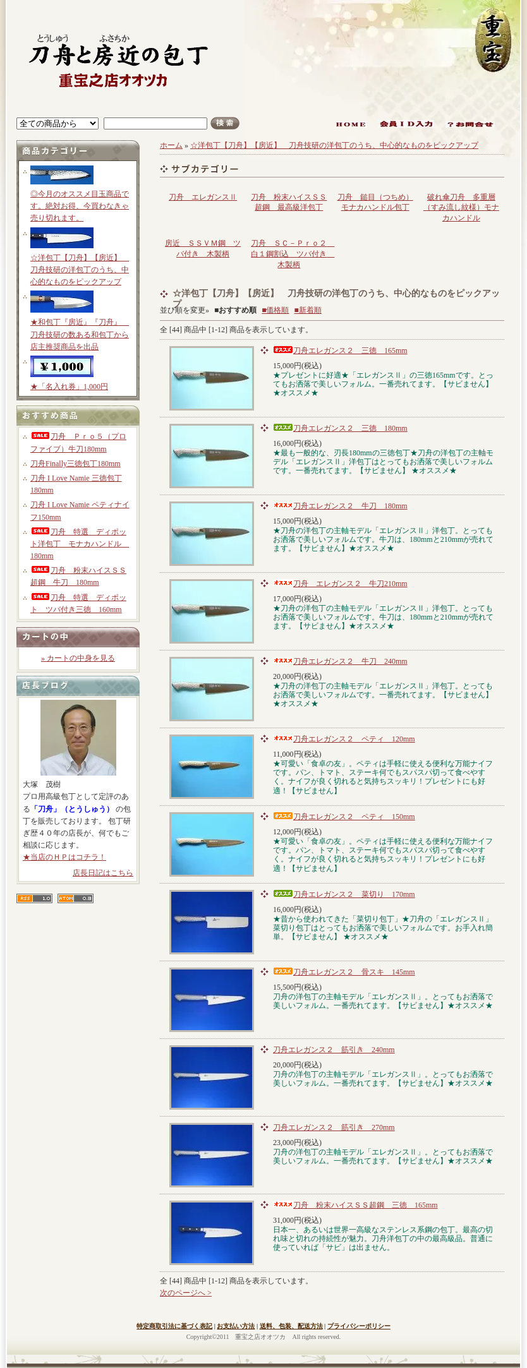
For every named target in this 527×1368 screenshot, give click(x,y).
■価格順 (275, 310)
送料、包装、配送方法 (291, 1326)
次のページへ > (186, 1292)
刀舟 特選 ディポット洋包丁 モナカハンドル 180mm (79, 543)
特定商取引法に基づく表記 (174, 1326)
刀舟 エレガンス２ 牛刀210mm (340, 583)
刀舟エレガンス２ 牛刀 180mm (340, 505)
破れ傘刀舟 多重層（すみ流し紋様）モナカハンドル (461, 208)
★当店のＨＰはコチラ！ (64, 857)
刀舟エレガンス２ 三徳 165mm (340, 350)
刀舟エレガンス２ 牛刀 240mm (340, 661)
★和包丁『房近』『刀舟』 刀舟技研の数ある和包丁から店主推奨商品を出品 (79, 334)
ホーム (171, 145)
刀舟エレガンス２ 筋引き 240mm (334, 1049)
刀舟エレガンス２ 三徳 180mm (340, 428)
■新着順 (308, 310)
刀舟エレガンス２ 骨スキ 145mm (344, 972)
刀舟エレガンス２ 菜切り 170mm (344, 894)
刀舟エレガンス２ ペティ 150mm (344, 816)
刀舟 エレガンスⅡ (203, 197)
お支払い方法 (236, 1326)
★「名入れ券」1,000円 (69, 386)
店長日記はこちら (103, 872)
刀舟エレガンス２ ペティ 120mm (344, 739)
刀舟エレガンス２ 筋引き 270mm (334, 1127)
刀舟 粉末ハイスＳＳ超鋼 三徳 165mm (355, 1205)
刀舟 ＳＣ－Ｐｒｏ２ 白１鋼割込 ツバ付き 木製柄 (292, 254)
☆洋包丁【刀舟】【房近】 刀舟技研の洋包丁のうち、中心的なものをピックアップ (79, 269)
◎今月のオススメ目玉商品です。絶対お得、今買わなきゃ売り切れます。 (79, 205)
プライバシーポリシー (359, 1326)
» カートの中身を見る (78, 658)
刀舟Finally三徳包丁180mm (75, 463)
